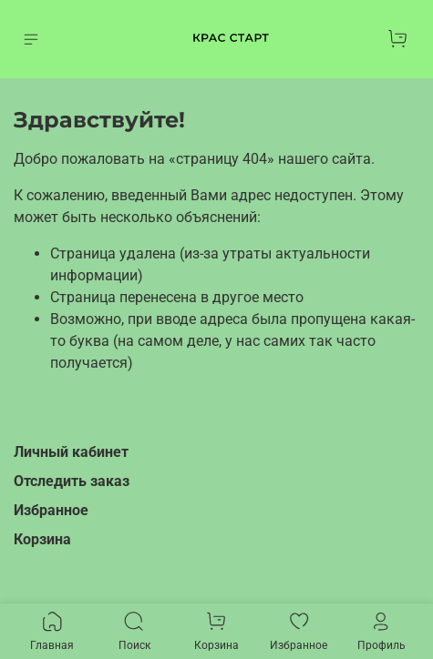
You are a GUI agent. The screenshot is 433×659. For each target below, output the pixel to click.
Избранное (51, 510)
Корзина (42, 539)
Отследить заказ (71, 481)
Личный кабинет (71, 452)
